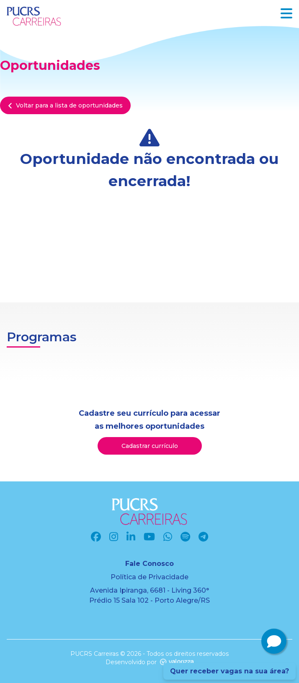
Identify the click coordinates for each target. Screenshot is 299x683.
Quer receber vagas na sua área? (229, 671)
